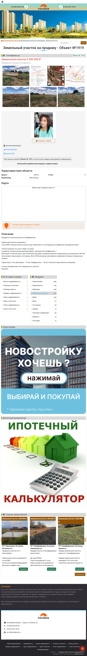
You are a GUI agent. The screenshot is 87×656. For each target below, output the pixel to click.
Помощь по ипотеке (59, 643)
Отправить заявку (43, 141)
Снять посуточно (74, 646)
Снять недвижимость (59, 646)
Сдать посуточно (45, 646)
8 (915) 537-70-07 (67, 7)
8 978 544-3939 (10, 150)
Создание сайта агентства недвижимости (71, 652)
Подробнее (23, 569)
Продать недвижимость (13, 646)
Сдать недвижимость (30, 646)
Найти (84, 43)
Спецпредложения (42, 649)
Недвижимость (28, 643)
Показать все (80, 574)
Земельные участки (11, 41)
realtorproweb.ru (79, 654)
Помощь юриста (73, 643)
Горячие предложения (13, 643)
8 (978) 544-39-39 (19, 7)
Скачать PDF (9, 154)
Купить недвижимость (43, 643)
